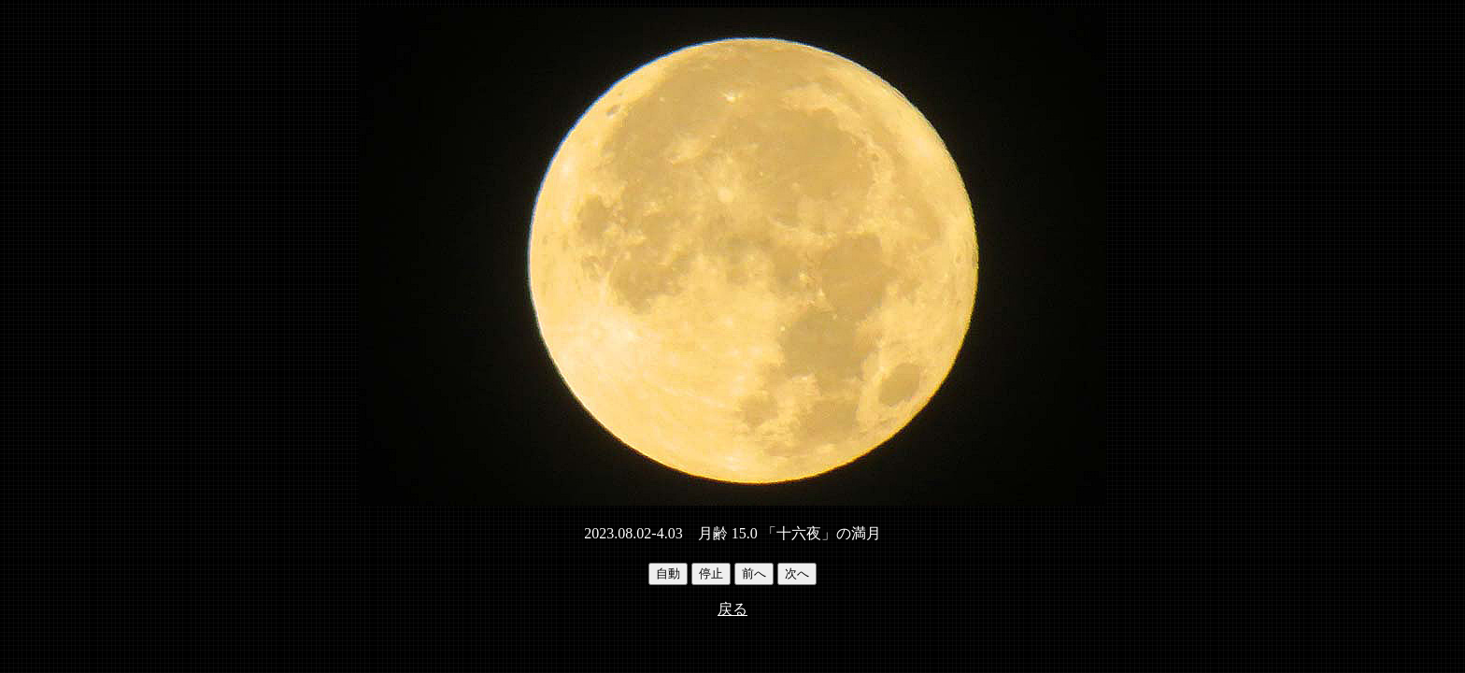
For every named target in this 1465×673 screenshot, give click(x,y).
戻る (732, 609)
